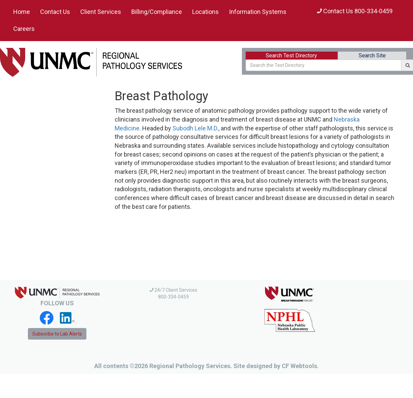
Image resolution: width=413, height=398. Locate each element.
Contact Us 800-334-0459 (355, 11)
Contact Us (55, 11)
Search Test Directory (291, 55)
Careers (24, 28)
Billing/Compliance (156, 11)
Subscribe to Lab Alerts (57, 334)
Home (21, 11)
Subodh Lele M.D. (195, 128)
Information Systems (257, 11)
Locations (205, 11)
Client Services (100, 11)
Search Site (372, 55)
